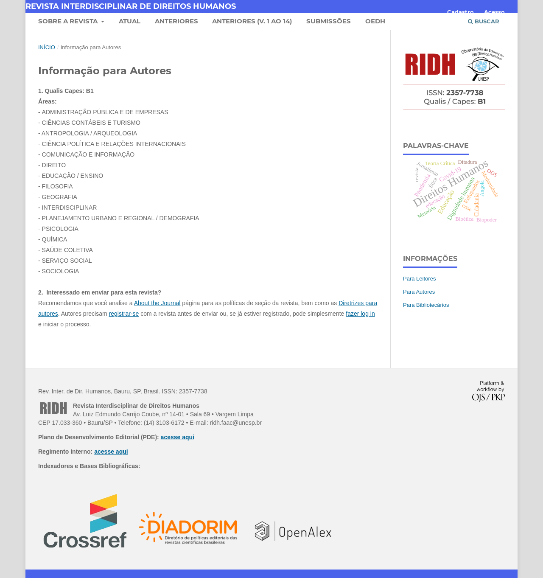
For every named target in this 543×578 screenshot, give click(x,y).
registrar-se (124, 313)
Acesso (494, 11)
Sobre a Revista (68, 21)
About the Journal (157, 303)
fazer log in (360, 313)
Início (46, 47)
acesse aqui (177, 437)
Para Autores (419, 292)
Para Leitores (419, 278)
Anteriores (176, 21)
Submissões (328, 21)
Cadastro (460, 11)
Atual (129, 21)
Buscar (483, 21)
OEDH (375, 21)
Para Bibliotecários (426, 305)
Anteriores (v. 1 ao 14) (252, 21)
